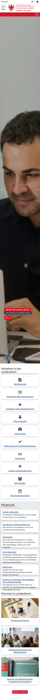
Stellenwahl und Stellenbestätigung (20, 446)
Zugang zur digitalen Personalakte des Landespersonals (18, 580)
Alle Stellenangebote (20, 495)
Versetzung (20, 458)
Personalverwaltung (20, 620)
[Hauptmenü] (3, 8)
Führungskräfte (20, 421)
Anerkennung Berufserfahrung (16, 524)
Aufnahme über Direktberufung (20, 409)
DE (32, 1)
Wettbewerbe (20, 384)
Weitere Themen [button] (20, 692)
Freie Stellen (20, 433)
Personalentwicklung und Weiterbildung (20, 651)
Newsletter (8, 567)
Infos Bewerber (9, 552)
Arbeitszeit (7, 537)
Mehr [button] (7, 318)
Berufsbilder (20, 483)
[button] (1, 189)
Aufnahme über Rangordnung (20, 396)
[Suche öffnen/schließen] (37, 14)
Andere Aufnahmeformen (20, 471)
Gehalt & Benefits (10, 512)
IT (34, 1)
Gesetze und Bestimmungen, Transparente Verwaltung (20, 680)
